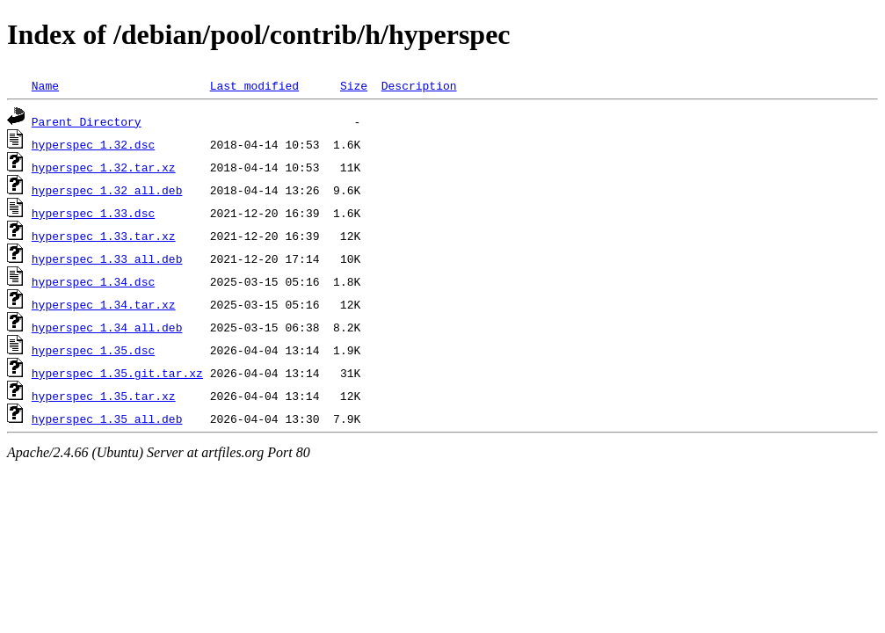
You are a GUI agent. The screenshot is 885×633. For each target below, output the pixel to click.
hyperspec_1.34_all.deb (107, 327)
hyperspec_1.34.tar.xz (104, 304)
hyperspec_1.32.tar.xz (104, 167)
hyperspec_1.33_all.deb (107, 258)
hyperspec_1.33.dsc (93, 213)
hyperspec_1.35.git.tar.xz (117, 373)
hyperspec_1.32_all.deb (107, 190)
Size (353, 85)
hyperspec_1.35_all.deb (107, 418)
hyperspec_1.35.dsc (93, 350)
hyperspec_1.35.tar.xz (104, 396)
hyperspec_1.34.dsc (93, 281)
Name (45, 85)
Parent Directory (86, 121)
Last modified (254, 85)
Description (419, 85)
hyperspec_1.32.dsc (93, 144)
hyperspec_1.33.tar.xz (104, 236)
